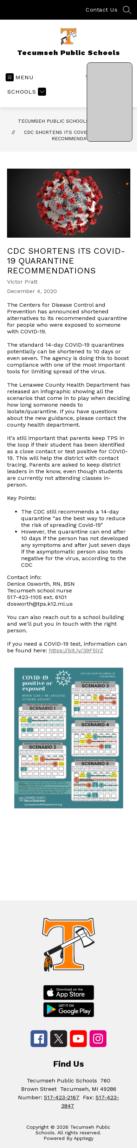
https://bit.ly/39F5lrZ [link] (76, 650)
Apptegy (83, 1138)
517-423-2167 (61, 1097)
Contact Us (101, 9)
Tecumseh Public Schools (53, 121)
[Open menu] (20, 77)
